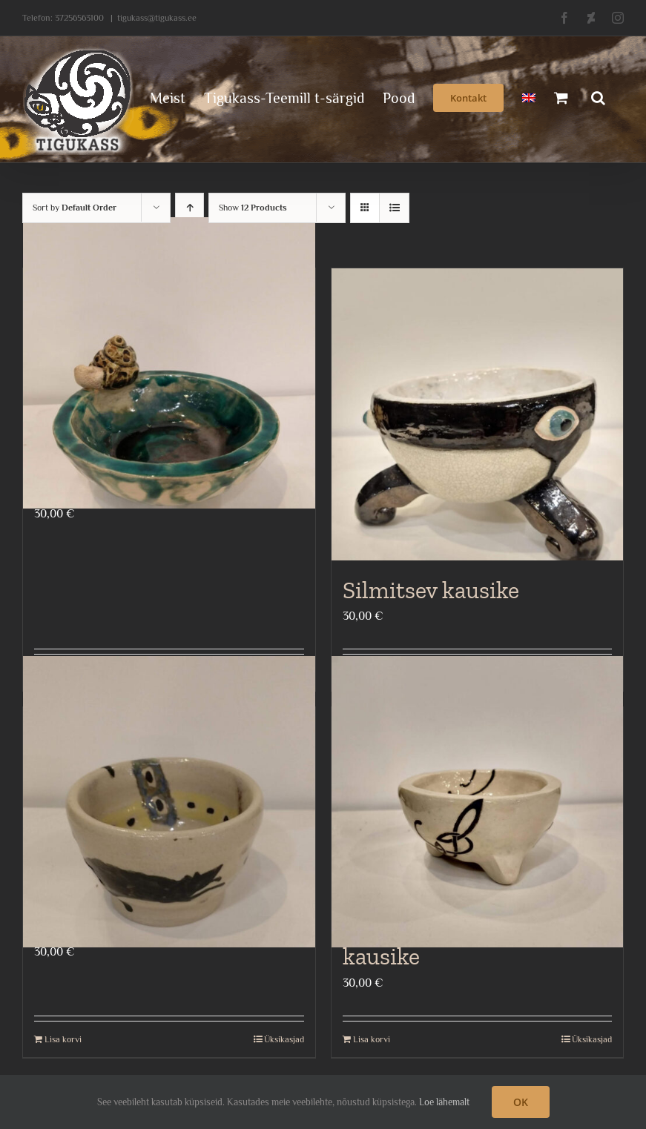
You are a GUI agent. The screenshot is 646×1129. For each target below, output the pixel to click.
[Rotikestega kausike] (169, 801)
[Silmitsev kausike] (478, 414)
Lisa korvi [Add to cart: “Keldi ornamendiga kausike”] (371, 1039)
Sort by (74, 207)
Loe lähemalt (444, 1102)
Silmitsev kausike (431, 590)
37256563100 (79, 18)
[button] (598, 96)
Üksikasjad (284, 1039)
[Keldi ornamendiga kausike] (478, 801)
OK (520, 1102)
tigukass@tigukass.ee (157, 18)
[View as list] (394, 207)
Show (253, 207)
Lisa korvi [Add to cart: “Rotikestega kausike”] (63, 1039)
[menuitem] (528, 96)
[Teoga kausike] (169, 362)
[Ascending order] (189, 208)
